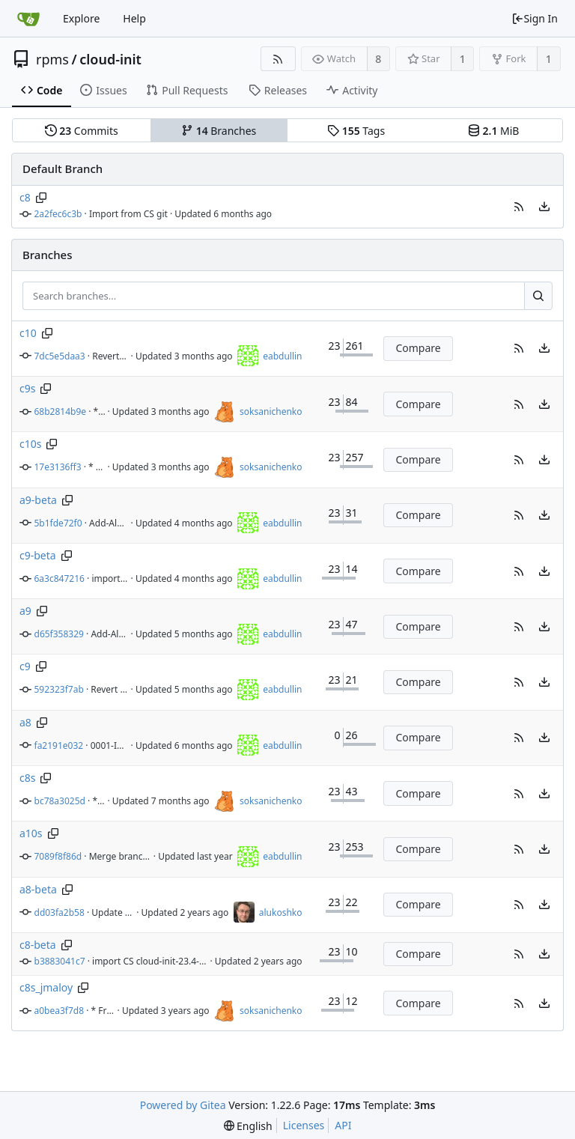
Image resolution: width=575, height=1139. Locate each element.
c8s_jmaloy (46, 987)
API (343, 1125)
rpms (52, 59)
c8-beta (37, 945)
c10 (28, 333)
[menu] (544, 206)
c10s (30, 444)
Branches (218, 131)
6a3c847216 (59, 578)
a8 (25, 722)
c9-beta (37, 555)
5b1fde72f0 (58, 523)
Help (134, 18)
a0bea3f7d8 (59, 1010)
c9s (27, 388)
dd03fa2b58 (59, 912)
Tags (356, 131)
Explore (81, 18)
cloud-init (110, 59)
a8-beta (38, 889)
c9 (25, 666)
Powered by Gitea (183, 1105)
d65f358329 (59, 634)
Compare (417, 348)
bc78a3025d (59, 801)
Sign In (534, 18)
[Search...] (538, 296)
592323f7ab (59, 689)
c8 (25, 197)
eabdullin (282, 356)
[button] (519, 206)
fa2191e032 (59, 745)
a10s (31, 833)
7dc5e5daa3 (59, 356)
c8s (27, 778)
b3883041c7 (59, 961)
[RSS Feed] (278, 58)
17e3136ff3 (58, 467)
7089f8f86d (58, 856)
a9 (25, 611)
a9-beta (38, 500)
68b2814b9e (60, 411)
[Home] (28, 18)
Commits (81, 131)
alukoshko (280, 912)
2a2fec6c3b (58, 213)
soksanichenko (271, 411)
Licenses (304, 1125)
